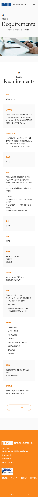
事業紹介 (24, 478)
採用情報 (10, 30)
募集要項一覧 (18, 30)
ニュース (14, 478)
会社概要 (5, 478)
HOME (3, 30)
